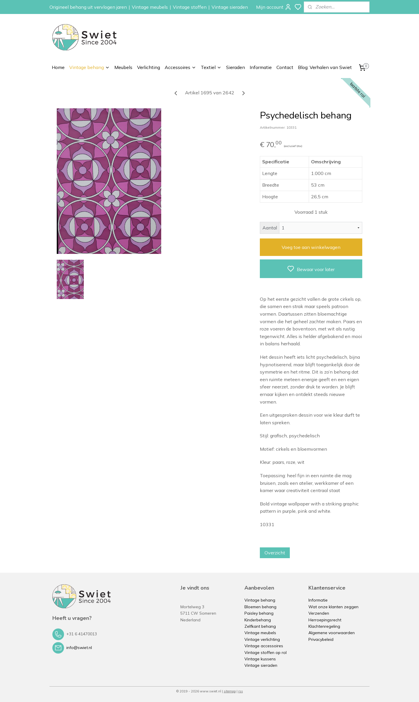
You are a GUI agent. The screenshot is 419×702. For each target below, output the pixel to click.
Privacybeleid (320, 639)
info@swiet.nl (79, 647)
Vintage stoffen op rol (265, 652)
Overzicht (274, 553)
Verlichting (148, 67)
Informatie (261, 67)
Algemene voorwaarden (331, 632)
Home (58, 67)
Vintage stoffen (190, 7)
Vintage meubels (150, 7)
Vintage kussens (260, 659)
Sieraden (235, 67)
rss (240, 691)
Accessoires (180, 67)
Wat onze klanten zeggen (333, 606)
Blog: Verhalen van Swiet (325, 67)
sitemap (230, 691)
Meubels (123, 67)
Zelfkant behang (260, 626)
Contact (284, 67)
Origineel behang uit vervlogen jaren (88, 7)
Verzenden (318, 613)
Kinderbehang (257, 620)
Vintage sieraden (230, 7)
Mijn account (274, 6)
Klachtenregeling (324, 626)
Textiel (211, 67)
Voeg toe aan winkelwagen (311, 247)
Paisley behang (259, 613)
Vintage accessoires (263, 645)
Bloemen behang (260, 606)
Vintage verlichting (262, 639)
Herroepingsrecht (324, 620)
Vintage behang (89, 67)
